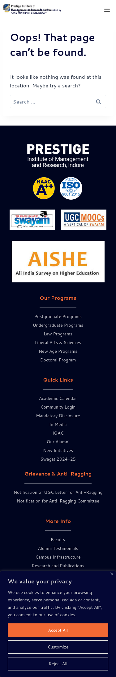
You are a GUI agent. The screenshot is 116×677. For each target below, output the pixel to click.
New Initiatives (58, 450)
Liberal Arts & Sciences (58, 342)
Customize (58, 647)
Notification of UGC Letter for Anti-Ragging (58, 492)
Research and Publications (58, 566)
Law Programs (58, 334)
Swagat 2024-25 (57, 459)
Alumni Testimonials (58, 548)
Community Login (58, 407)
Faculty (58, 540)
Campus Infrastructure (57, 557)
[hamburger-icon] (107, 10)
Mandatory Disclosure (58, 416)
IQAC (57, 433)
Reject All (58, 664)
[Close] (111, 574)
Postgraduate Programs (58, 316)
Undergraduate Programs (58, 325)
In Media (58, 424)
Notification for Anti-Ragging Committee (58, 501)
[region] (58, 624)
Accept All (58, 630)
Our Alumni (58, 442)
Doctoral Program (58, 360)
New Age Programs (58, 351)
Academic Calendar (58, 398)
